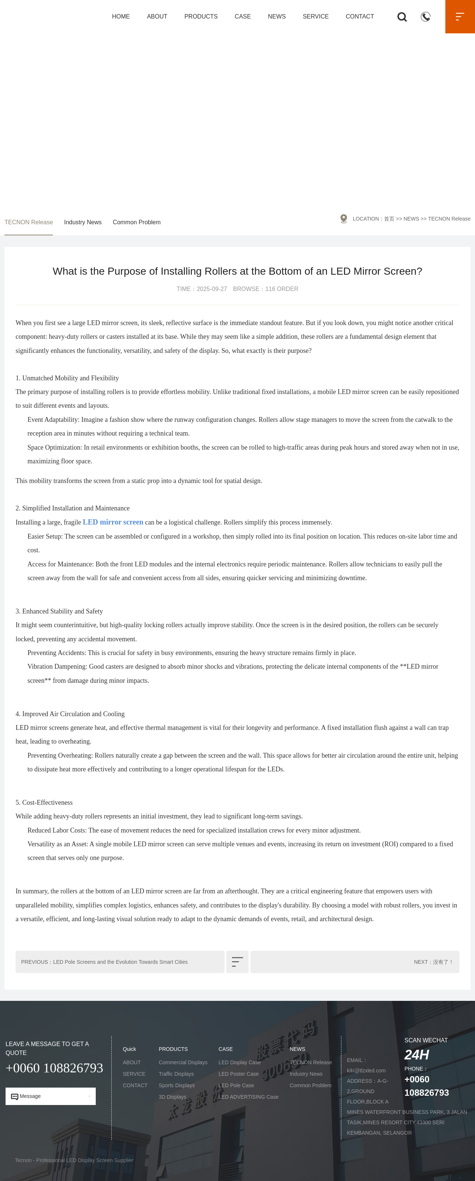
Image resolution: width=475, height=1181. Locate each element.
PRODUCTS (201, 16)
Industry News (83, 222)
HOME (121, 16)
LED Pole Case (236, 1085)
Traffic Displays (176, 1074)
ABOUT (157, 16)
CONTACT (360, 16)
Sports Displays (177, 1085)
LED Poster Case (239, 1074)
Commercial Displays (183, 1062)
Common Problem (137, 222)
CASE (243, 16)
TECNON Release (28, 222)
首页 (389, 219)
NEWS (277, 16)
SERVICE (316, 16)
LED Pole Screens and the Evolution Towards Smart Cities (120, 962)
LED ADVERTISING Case (249, 1097)
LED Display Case (240, 1062)
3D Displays (173, 1097)
